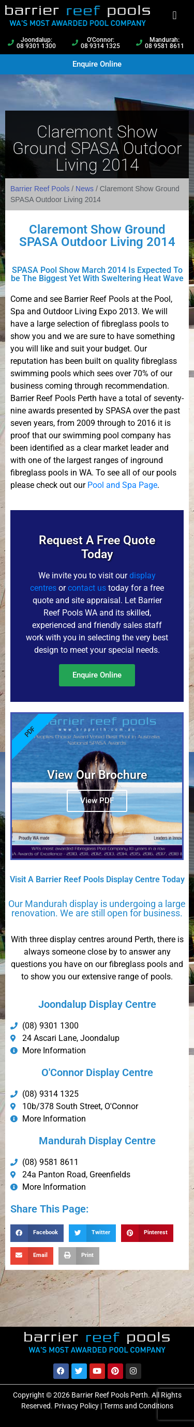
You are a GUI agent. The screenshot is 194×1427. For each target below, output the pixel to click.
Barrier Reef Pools (39, 189)
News (85, 189)
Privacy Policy (76, 1406)
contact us (87, 588)
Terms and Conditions (138, 1406)
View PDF (97, 800)
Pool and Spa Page (122, 485)
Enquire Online (97, 675)
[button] (175, 15)
